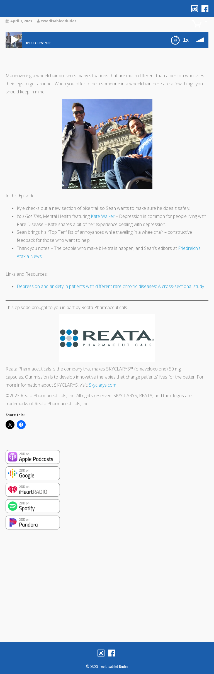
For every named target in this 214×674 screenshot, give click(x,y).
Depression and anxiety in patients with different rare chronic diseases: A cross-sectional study (110, 286)
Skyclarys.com (102, 385)
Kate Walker (103, 216)
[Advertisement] (107, 587)
